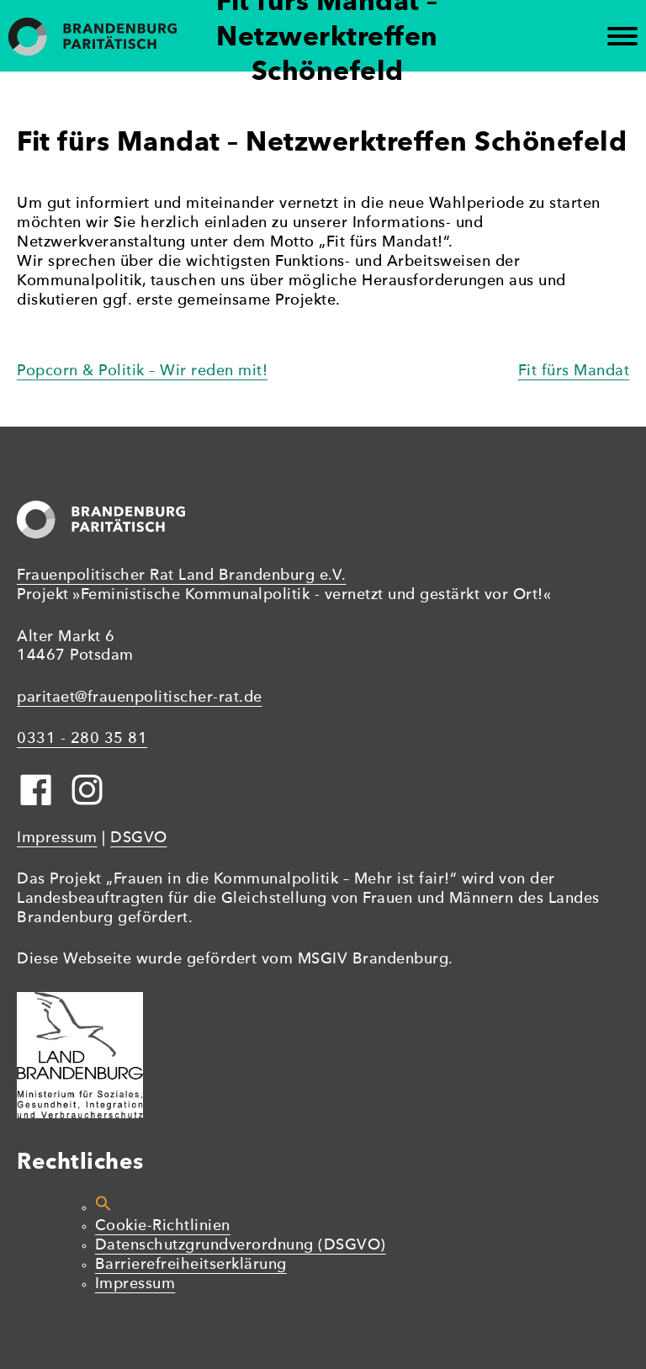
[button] (103, 1208)
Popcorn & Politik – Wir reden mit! (142, 371)
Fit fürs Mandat (574, 371)
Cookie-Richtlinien (162, 1226)
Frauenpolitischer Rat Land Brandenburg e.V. (182, 576)
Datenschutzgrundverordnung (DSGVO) (240, 1246)
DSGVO (138, 838)
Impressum (57, 838)
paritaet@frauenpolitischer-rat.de (139, 698)
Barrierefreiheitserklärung (191, 1265)
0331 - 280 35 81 (82, 739)
